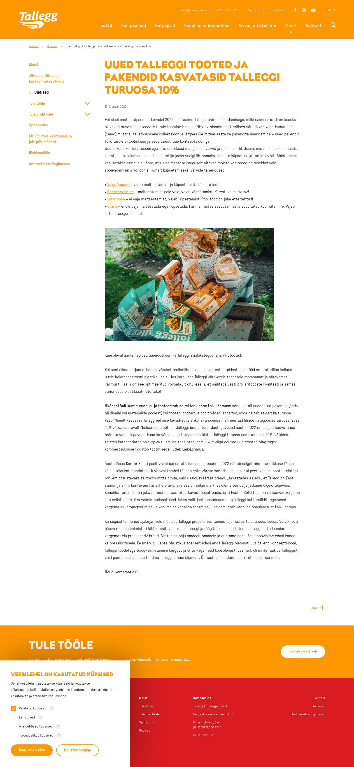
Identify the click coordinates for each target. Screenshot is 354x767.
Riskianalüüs (39, 153)
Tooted (105, 25)
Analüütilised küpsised (36, 726)
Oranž (112, 207)
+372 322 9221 (227, 10)
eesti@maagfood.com (196, 10)
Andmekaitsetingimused (49, 164)
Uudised (52, 46)
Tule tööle (276, 10)
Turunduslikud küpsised (36, 735)
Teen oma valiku (32, 750)
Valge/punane (118, 185)
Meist (291, 25)
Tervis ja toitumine (257, 25)
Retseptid (165, 25)
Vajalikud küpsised (32, 708)
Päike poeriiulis (203, 735)
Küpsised (318, 706)
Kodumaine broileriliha (207, 25)
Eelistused (27, 717)
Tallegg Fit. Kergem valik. (210, 706)
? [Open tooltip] (52, 708)
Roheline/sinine (120, 192)
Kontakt (314, 25)
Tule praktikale (41, 114)
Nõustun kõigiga (77, 750)
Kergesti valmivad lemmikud (213, 714)
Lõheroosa (116, 199)
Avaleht (34, 46)
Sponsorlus (256, 10)
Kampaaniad (133, 25)
